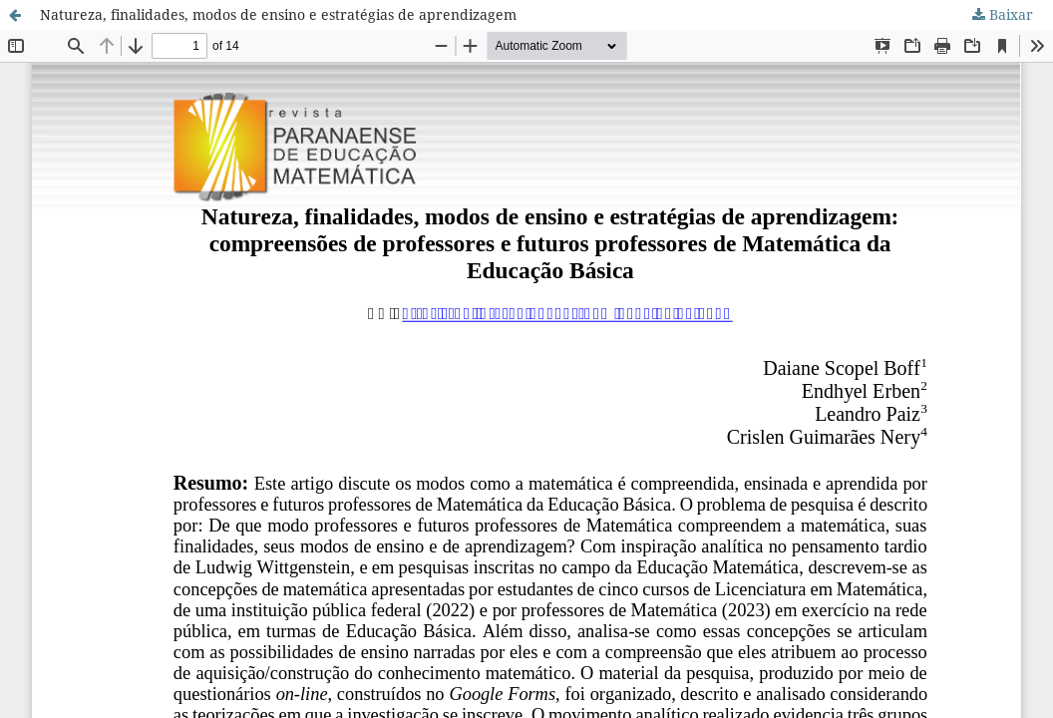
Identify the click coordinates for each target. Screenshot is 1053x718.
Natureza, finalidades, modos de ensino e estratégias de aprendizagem (278, 14)
